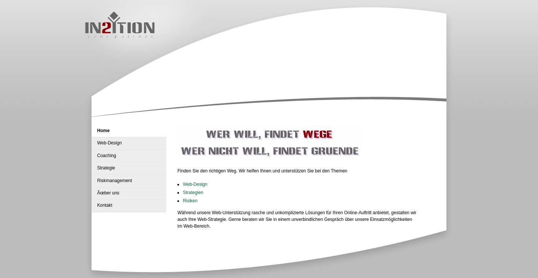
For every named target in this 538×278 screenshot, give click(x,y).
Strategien (193, 192)
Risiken (190, 200)
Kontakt (104, 205)
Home (103, 130)
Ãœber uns (108, 193)
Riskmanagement (114, 180)
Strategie (106, 168)
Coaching (106, 155)
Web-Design (109, 143)
